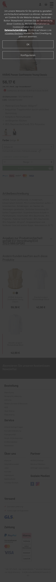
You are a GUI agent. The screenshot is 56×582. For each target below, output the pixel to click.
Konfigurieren (28, 55)
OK (28, 44)
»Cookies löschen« (14, 33)
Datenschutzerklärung (16, 30)
